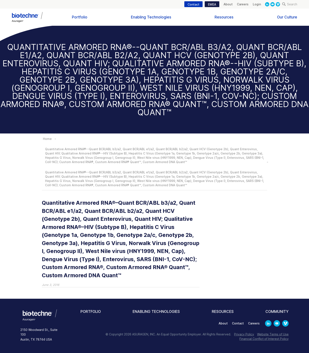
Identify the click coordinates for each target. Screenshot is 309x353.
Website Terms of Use (273, 334)
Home (47, 139)
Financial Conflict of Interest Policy (264, 339)
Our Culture (287, 17)
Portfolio (79, 17)
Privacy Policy (244, 334)
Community (277, 311)
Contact (193, 4)
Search (289, 4)
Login (257, 4)
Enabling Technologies (151, 17)
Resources (224, 17)
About (228, 4)
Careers (242, 4)
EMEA (212, 4)
